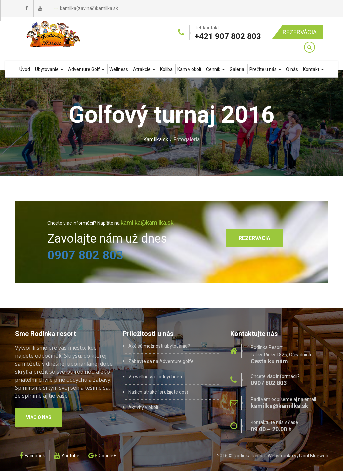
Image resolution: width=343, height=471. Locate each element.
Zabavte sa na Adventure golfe (161, 361)
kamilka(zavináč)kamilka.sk (86, 8)
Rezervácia (300, 32)
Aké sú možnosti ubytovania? (159, 346)
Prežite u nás (265, 69)
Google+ (102, 455)
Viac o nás (38, 417)
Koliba (166, 69)
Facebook (32, 455)
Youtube (66, 455)
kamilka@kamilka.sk (147, 222)
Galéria (237, 69)
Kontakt (313, 69)
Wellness (118, 69)
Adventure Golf (86, 69)
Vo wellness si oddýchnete (156, 376)
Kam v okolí (189, 69)
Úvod (24, 69)
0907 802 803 (85, 255)
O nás (292, 69)
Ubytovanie (49, 69)
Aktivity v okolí (143, 407)
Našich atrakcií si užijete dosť (158, 392)
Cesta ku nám (269, 361)
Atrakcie (144, 69)
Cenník (215, 69)
